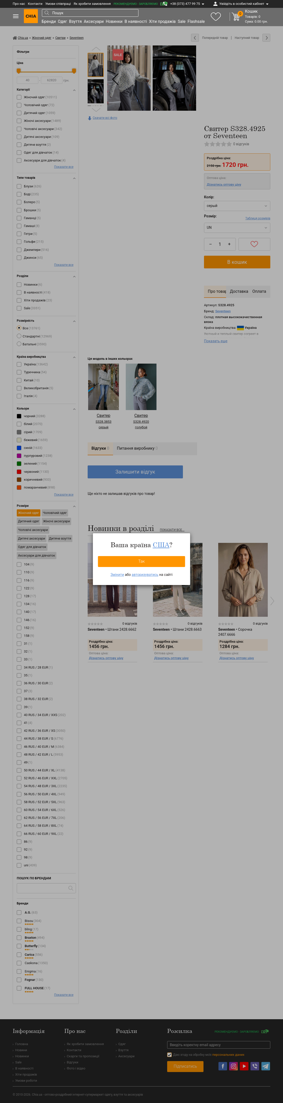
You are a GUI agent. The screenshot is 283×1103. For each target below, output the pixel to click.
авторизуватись (145, 575)
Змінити (117, 575)
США (161, 545)
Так (141, 561)
